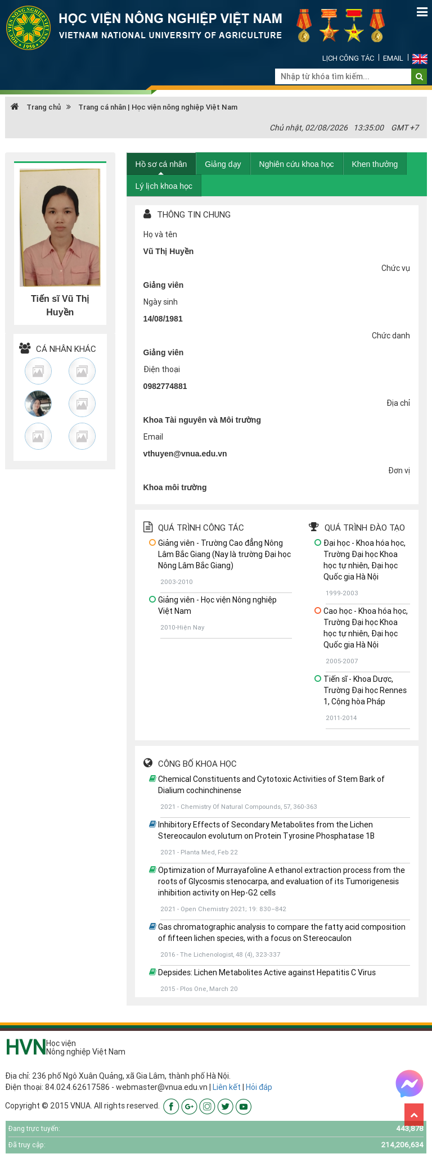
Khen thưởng (375, 164)
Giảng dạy (223, 164)
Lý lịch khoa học (164, 186)
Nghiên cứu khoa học (296, 164)
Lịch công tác (348, 58)
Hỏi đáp (259, 1087)
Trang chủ (36, 107)
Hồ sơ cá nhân (161, 164)
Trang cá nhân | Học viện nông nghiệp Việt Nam (157, 107)
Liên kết (227, 1087)
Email (393, 58)
